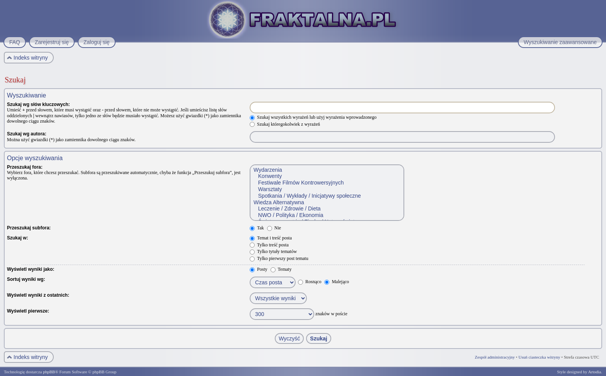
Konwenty (327, 176)
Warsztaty (327, 189)
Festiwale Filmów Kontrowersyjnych (327, 182)
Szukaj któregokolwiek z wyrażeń (285, 124)
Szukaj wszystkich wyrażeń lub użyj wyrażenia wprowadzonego (313, 117)
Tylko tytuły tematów (273, 251)
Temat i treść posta (271, 238)
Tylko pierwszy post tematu (279, 258)
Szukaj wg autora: (26, 134)
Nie (274, 228)
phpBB (49, 371)
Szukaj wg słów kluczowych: (38, 104)
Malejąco (336, 281)
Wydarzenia (327, 170)
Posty (258, 269)
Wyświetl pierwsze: (28, 311)
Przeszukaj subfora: (29, 228)
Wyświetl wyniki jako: (30, 269)
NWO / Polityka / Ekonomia (327, 215)
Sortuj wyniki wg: (26, 279)
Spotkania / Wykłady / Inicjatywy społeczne (327, 196)
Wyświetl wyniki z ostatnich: (38, 295)
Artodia (594, 371)
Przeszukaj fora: (25, 167)
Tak (257, 228)
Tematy (281, 269)
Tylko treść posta (269, 245)
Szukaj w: (17, 238)
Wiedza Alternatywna (327, 202)
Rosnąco (309, 281)
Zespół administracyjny (495, 357)
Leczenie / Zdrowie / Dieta (327, 208)
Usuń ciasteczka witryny (539, 357)
